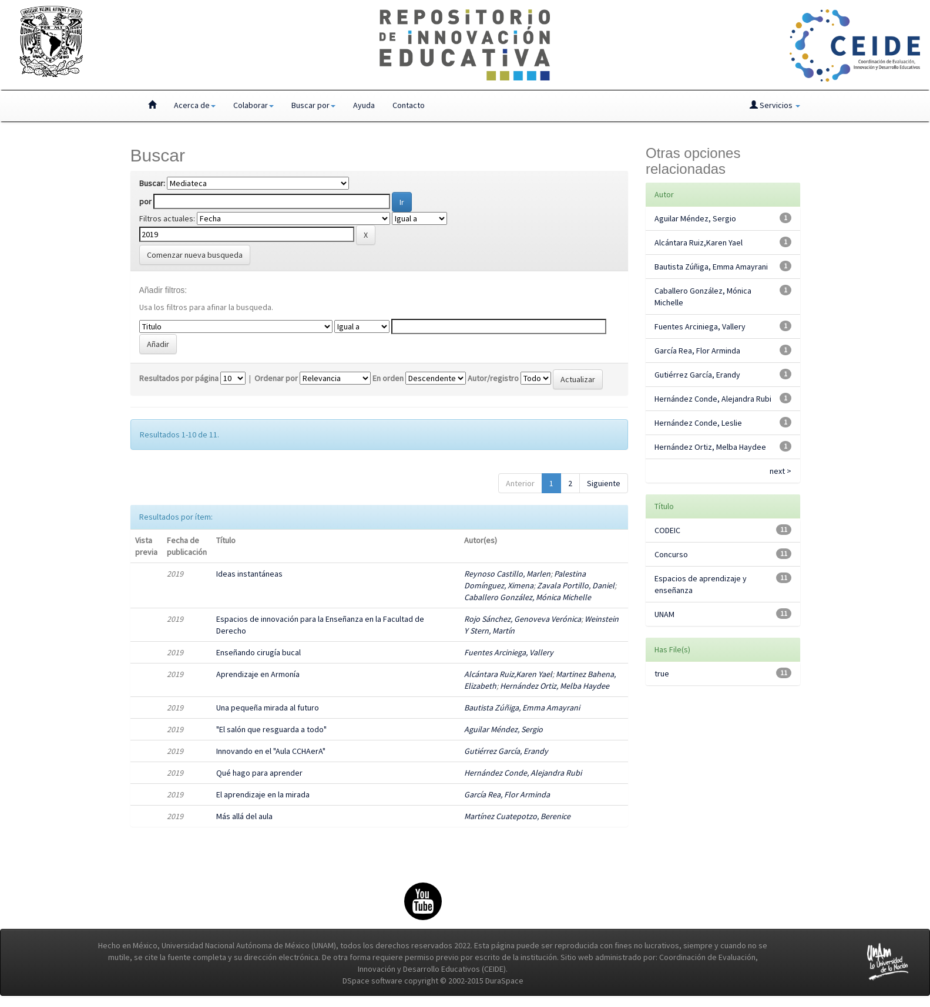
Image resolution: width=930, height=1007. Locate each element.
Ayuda (364, 105)
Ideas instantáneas (249, 573)
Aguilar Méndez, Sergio (503, 729)
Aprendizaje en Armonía (258, 674)
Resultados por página (179, 378)
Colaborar (253, 105)
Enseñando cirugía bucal (258, 652)
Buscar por (313, 105)
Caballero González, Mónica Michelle (527, 597)
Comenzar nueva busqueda (195, 255)
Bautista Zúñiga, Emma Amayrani (522, 707)
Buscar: (152, 183)
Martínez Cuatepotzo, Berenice (517, 816)
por (145, 201)
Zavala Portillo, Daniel (576, 585)
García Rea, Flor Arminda (507, 794)
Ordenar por (276, 378)
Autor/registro (493, 378)
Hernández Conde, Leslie (698, 422)
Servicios (775, 105)
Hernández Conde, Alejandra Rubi (523, 772)
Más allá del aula (244, 816)
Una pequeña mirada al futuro (267, 707)
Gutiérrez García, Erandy (506, 751)
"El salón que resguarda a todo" (271, 729)
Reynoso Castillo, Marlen (507, 573)
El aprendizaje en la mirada (263, 794)
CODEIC (667, 530)
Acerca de (195, 105)
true (661, 673)
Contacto (408, 105)
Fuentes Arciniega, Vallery (508, 652)
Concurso (671, 554)
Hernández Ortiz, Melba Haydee (554, 686)
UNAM (664, 614)
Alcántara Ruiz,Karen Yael (508, 674)
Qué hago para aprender (259, 772)
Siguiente (603, 483)
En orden (388, 378)
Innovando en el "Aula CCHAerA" (270, 751)
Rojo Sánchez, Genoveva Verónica (522, 619)
